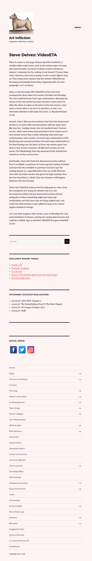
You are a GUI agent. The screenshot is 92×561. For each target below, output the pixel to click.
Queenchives (15, 443)
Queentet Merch (17, 448)
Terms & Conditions (18, 379)
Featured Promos (17, 489)
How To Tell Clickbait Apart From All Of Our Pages (34, 275)
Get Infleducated (17, 420)
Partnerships (15, 477)
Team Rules (14, 408)
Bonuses (13, 523)
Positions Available (20, 268)
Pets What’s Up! (16, 512)
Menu (78, 27)
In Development (17, 402)
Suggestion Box (16, 529)
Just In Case (16, 271)
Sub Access (14, 500)
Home (12, 368)
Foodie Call (16, 265)
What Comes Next (18, 396)
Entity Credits (15, 506)
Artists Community (18, 454)
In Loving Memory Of (19, 541)
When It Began (16, 414)
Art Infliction (20, 38)
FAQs (11, 373)
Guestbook (14, 546)
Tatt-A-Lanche (16, 466)
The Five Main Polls (20, 278)
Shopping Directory (18, 483)
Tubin (12, 494)
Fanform (13, 518)
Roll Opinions (15, 431)
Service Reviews (16, 535)
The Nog (13, 391)
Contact (13, 385)
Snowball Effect (16, 471)
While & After (15, 425)
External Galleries (17, 460)
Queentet (13, 437)
